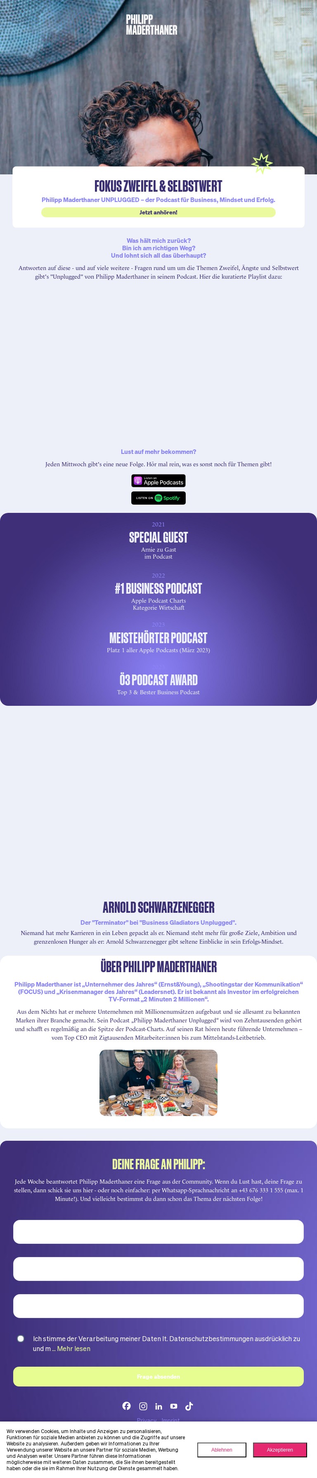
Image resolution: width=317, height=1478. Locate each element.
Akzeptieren (280, 1450)
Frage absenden (158, 1376)
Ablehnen (221, 1450)
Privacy (146, 1420)
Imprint (171, 1420)
